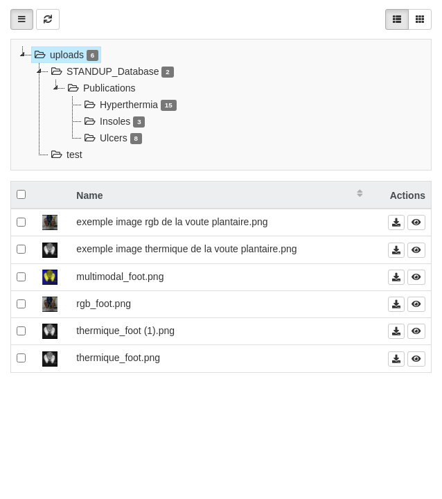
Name (89, 195)
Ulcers (112, 138)
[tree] (221, 105)
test (65, 154)
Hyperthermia (129, 104)
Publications (100, 88)
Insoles (113, 121)
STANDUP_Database (111, 71)
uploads (65, 54)
